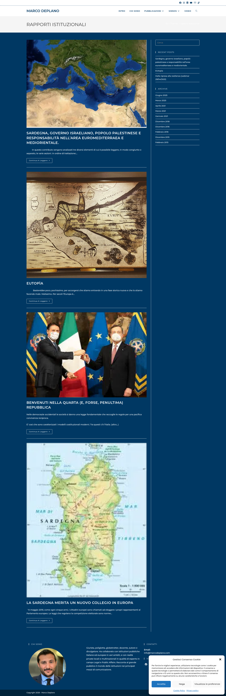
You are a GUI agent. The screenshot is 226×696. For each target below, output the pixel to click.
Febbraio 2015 (161, 142)
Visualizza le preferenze (207, 684)
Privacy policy (192, 691)
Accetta (161, 684)
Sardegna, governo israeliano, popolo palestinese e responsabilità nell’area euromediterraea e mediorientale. (84, 138)
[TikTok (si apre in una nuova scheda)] (198, 2)
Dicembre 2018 (162, 121)
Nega (182, 684)
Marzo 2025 (160, 100)
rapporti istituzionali (190, 23)
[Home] (167, 23)
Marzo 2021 (160, 111)
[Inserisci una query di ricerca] (177, 43)
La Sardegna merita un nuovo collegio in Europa (80, 603)
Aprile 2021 (160, 106)
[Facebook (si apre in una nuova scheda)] (180, 2)
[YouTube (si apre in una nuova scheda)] (191, 2)
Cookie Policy (179, 691)
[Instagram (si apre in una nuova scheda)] (184, 2)
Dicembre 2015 (162, 137)
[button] (220, 659)
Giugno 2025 (161, 95)
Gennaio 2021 (161, 116)
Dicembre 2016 (162, 126)
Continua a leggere (40, 161)
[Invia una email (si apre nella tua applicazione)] (195, 2)
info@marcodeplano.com (157, 653)
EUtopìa (35, 283)
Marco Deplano (43, 11)
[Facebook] (146, 664)
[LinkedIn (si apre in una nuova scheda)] (187, 2)
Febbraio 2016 (161, 132)
